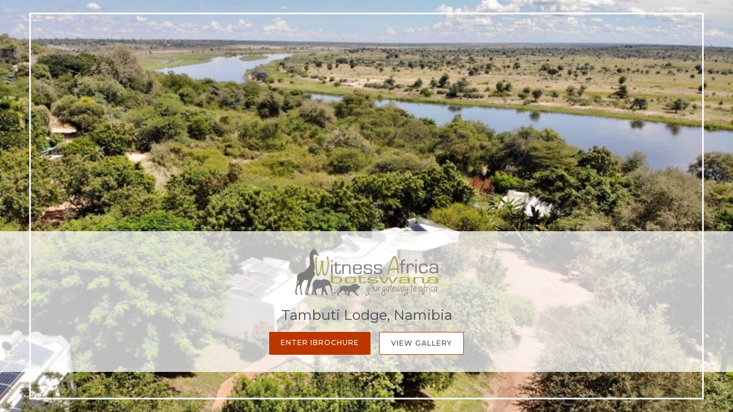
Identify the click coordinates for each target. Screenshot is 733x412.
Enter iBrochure (320, 342)
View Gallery (421, 343)
